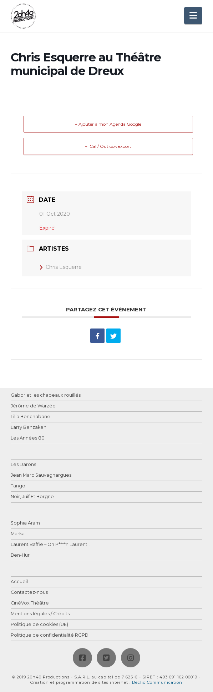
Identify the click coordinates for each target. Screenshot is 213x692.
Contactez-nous (29, 592)
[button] (193, 15)
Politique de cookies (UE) (39, 624)
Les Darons (23, 464)
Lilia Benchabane (30, 417)
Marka (18, 534)
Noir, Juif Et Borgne (32, 497)
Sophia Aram (25, 523)
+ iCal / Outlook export (108, 146)
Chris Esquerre (60, 267)
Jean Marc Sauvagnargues (41, 475)
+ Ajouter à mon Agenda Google (108, 124)
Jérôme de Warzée (33, 406)
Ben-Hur (20, 555)
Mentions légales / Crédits (40, 614)
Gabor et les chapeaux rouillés (46, 395)
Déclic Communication (157, 682)
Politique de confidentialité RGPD (49, 635)
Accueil (19, 582)
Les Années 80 (28, 438)
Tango (18, 486)
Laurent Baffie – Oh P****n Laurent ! (50, 544)
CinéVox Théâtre (30, 603)
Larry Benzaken (28, 427)
